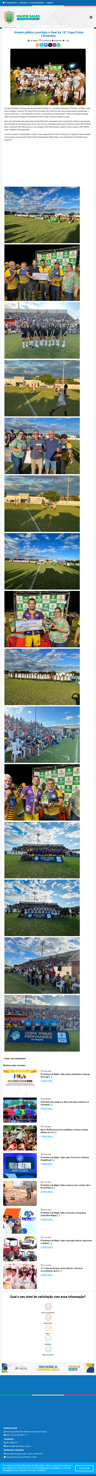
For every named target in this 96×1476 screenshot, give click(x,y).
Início (6, 27)
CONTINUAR (84, 1468)
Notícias (13, 27)
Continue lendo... (47, 1081)
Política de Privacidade (49, 1468)
